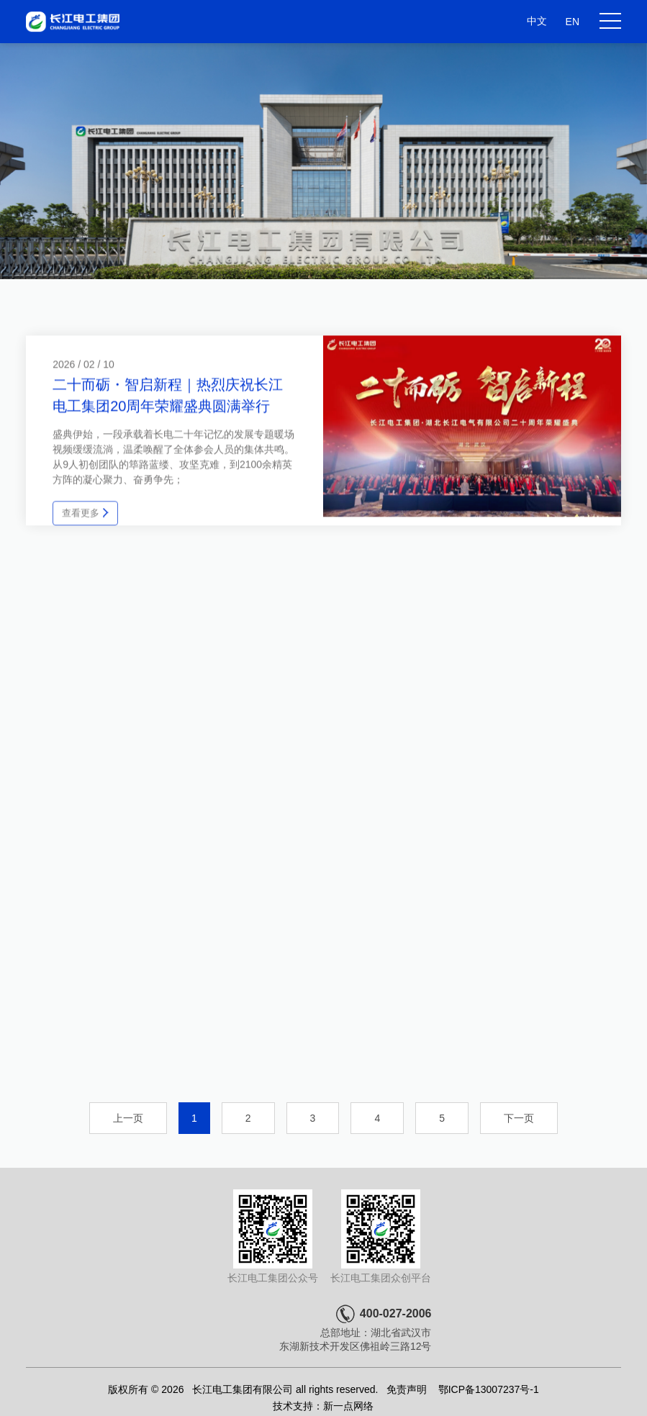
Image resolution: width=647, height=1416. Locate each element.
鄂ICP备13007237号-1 (488, 1389)
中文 (537, 21)
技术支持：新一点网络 (323, 1406)
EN (572, 21)
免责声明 (406, 1389)
